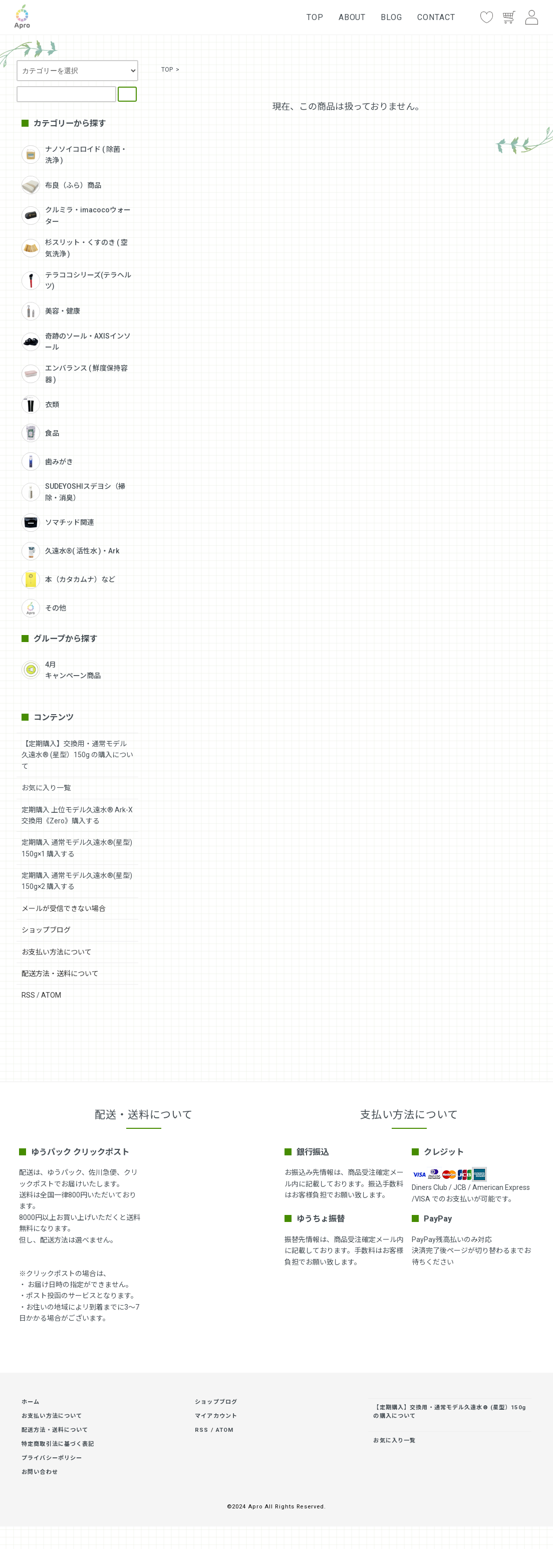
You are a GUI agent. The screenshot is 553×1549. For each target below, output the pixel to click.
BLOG (391, 17)
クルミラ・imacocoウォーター (76, 215)
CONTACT (436, 17)
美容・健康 (51, 311)
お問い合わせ (40, 1472)
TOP (315, 17)
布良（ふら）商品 (61, 185)
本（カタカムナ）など (68, 579)
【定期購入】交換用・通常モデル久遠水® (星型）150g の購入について (77, 755)
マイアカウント (216, 1416)
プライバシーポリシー (52, 1458)
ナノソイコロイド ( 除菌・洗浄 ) (74, 154)
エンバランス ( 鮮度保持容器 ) (75, 373)
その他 (44, 608)
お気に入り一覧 (46, 788)
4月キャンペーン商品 (61, 670)
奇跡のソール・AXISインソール (76, 341)
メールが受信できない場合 (64, 908)
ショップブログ (46, 930)
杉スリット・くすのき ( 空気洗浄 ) (75, 247)
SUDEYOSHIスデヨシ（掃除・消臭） (73, 491)
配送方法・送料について (60, 974)
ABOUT (352, 17)
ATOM (51, 995)
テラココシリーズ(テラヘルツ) (76, 280)
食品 (40, 433)
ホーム (31, 1402)
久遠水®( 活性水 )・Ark (70, 551)
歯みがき (47, 461)
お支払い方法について (57, 952)
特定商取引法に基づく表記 (58, 1444)
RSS (28, 995)
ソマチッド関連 (58, 522)
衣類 (40, 404)
